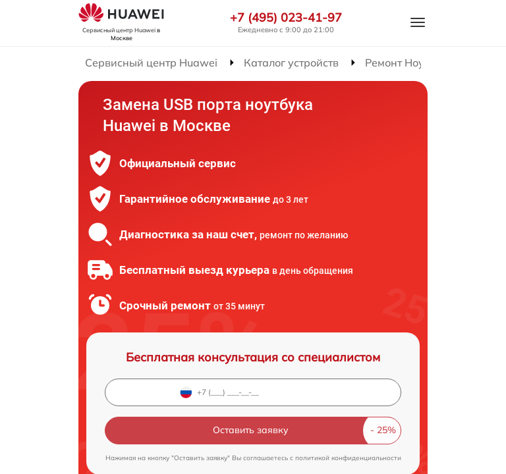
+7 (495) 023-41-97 (286, 18)
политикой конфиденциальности (348, 458)
